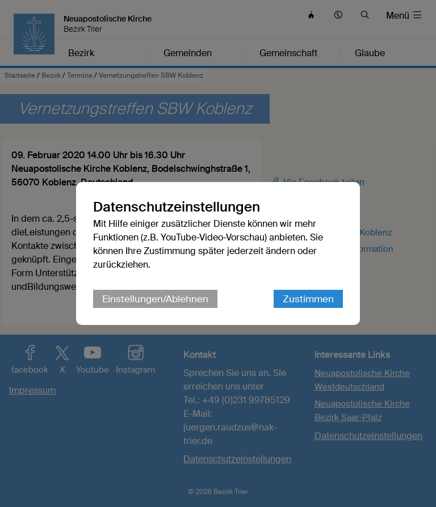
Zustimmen (308, 299)
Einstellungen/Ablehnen (155, 299)
